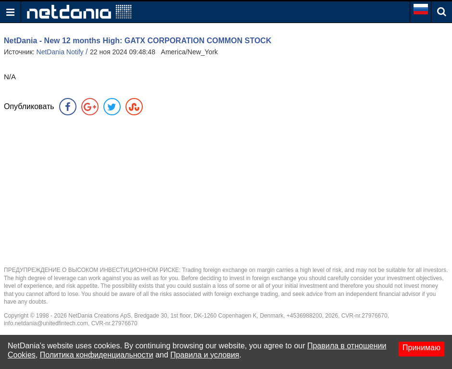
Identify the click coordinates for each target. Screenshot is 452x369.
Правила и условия (204, 355)
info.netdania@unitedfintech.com (46, 323)
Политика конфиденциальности (96, 355)
